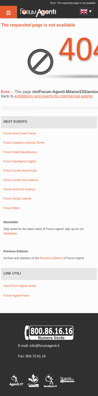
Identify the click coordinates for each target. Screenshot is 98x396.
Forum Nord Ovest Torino (19, 133)
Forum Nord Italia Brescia (20, 152)
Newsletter (10, 233)
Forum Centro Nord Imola (20, 170)
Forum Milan (11, 208)
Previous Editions (51, 258)
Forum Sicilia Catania (17, 198)
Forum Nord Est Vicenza (19, 189)
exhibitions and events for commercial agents (54, 96)
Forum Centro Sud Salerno (20, 180)
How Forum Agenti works (19, 286)
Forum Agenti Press (16, 295)
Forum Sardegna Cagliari (19, 161)
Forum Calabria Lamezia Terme (23, 142)
